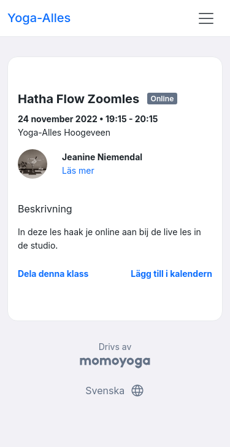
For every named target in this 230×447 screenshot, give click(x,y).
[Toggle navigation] (206, 18)
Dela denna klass (53, 273)
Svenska (114, 390)
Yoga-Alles (39, 17)
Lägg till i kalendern (171, 273)
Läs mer (78, 170)
